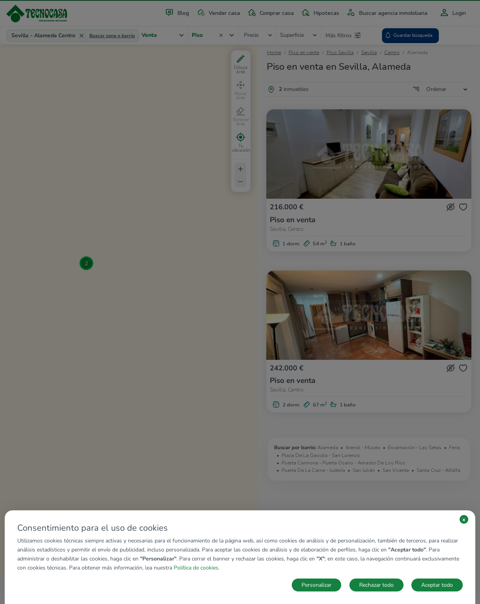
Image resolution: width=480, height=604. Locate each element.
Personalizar (316, 585)
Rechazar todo (376, 585)
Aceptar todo (437, 585)
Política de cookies (196, 567)
